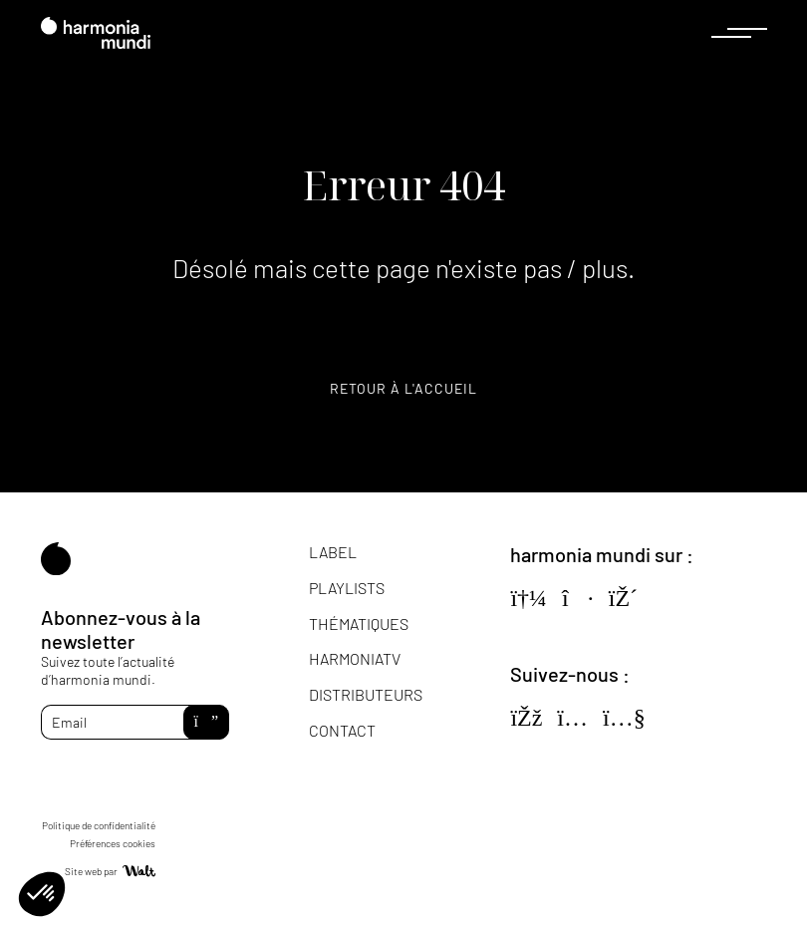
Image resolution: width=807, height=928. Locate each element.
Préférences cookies (112, 843)
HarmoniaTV (355, 658)
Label (333, 551)
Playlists (347, 587)
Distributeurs (365, 694)
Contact (342, 730)
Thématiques (358, 623)
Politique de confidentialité (98, 825)
